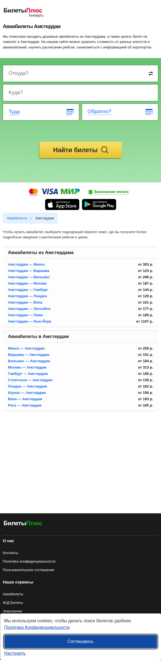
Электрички (12, 611)
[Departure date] (41, 112)
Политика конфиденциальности (29, 561)
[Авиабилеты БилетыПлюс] (23, 524)
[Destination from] (81, 73)
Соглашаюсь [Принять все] (80, 641)
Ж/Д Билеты (13, 603)
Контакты (10, 553)
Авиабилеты (13, 594)
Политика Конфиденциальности (37, 627)
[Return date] (120, 112)
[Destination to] (81, 92)
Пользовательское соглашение (28, 570)
